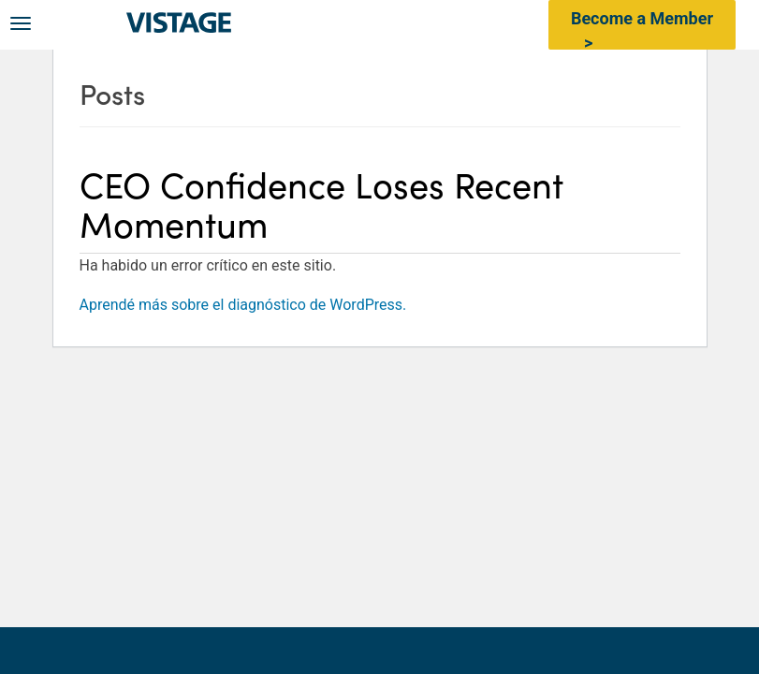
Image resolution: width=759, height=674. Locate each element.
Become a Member (642, 18)
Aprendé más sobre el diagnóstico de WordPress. (243, 305)
